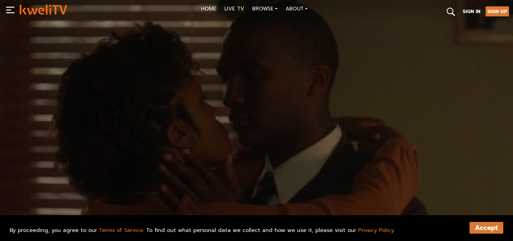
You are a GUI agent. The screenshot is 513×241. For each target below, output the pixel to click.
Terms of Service (121, 230)
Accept (486, 228)
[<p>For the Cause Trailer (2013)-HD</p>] (137, 184)
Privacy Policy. (376, 230)
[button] (264, 9)
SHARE (61, 199)
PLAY (32, 199)
